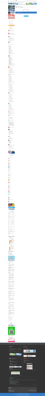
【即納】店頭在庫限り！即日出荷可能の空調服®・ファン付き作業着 (11, 34)
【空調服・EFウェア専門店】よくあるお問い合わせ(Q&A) (11, 274)
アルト (9, 184)
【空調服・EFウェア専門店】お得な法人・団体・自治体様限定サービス (11, 282)
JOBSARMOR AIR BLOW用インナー (11, 125)
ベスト (9, 191)
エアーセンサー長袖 (10, 87)
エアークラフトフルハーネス (11, 71)
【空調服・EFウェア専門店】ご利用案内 (11, 272)
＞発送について (20, 375)
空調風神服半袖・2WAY (10, 58)
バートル (9, 158)
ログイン (31, 0)
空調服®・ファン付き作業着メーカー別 (11, 224)
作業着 (9, 129)
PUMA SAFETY (10, 137)
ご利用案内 (30, 1)
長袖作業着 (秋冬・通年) (11, 131)
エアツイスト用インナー (11, 118)
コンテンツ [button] (21, 1)
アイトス (9, 170)
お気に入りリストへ (11, 26)
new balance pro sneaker (11, 138)
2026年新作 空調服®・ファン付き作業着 (11, 228)
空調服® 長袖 (10, 48)
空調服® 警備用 (10, 52)
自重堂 (9, 146)
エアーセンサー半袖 (10, 86)
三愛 (9, 180)
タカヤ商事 (9, 175)
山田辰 (9, 187)
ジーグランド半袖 (10, 96)
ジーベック (10, 147)
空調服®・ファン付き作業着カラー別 (11, 223)
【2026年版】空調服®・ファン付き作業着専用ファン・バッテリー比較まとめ (11, 268)
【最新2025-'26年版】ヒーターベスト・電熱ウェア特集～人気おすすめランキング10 (11, 289)
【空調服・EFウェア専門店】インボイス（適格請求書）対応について (11, 299)
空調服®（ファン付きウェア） (11, 44)
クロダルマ (10, 148)
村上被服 (9, 163)
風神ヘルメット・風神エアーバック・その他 (11, 65)
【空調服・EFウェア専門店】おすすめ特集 (11, 233)
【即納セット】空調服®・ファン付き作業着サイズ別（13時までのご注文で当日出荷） (11, 232)
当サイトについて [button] (26, 1)
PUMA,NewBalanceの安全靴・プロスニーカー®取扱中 (11, 305)
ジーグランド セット (10, 94)
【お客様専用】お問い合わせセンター (11, 280)
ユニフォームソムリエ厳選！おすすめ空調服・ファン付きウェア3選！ (11, 303)
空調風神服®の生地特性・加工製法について (11, 265)
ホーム (9, 1)
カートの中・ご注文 (11, 25)
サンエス (9, 160)
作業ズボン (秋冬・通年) (11, 132)
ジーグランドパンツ (10, 100)
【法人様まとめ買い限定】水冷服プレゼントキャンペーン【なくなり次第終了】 (11, 311)
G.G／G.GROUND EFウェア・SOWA (11, 93)
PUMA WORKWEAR (10, 199)
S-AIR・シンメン (10, 103)
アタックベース (12, 148)
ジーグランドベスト (10, 95)
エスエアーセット (10, 104)
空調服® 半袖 (10, 47)
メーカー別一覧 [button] (18, 1)
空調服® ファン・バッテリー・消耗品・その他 (11, 53)
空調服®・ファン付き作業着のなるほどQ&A (11, 308)
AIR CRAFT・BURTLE (10, 67)
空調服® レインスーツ (10, 51)
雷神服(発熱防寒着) (10, 140)
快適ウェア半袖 (10, 77)
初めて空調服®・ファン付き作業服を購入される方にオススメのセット (11, 216)
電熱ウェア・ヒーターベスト (11, 144)
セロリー (9, 196)
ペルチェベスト (10, 36)
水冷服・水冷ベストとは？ (10, 297)
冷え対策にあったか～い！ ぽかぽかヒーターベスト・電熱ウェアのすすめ (11, 296)
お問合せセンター (35, 1)
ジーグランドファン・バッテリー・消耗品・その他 (11, 101)
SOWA (9, 177)
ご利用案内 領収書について (26, 360)
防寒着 (9, 130)
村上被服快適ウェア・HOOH (11, 74)
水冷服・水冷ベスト (10, 42)
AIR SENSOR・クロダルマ (11, 83)
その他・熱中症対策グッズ (11, 127)
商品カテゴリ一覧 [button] (13, 1)
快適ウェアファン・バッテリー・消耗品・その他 (11, 81)
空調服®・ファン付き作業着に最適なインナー (11, 215)
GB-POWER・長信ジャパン (11, 111)
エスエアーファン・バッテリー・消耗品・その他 (11, 109)
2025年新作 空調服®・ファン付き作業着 (11, 226)
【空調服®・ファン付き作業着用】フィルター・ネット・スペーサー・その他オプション (11, 213)
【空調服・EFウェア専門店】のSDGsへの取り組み (11, 293)
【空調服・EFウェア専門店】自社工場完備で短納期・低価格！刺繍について (11, 270)
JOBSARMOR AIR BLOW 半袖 (11, 123)
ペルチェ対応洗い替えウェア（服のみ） (11, 38)
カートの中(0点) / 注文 (34, 0)
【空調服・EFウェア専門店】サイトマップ (11, 284)
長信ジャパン (10, 179)
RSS (8, 320)
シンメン (9, 201)
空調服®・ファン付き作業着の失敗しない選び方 (11, 306)
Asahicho (9, 192)
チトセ (9, 194)
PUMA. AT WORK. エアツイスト (11, 115)
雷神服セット (10, 141)
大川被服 (9, 167)
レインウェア (12, 130)
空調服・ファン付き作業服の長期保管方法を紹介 (11, 292)
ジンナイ (9, 189)
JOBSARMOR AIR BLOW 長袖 (11, 124)
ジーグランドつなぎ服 (10, 99)
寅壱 (9, 182)
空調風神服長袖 (10, 59)
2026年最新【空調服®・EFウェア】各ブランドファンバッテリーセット (11, 31)
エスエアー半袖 (10, 106)
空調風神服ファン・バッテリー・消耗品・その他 (11, 63)
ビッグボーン (10, 174)
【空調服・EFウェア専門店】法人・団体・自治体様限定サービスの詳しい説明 (11, 278)
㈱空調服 (11, 146)
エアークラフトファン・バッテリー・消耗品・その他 (11, 72)
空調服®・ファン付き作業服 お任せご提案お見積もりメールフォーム (11, 286)
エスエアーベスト (10, 105)
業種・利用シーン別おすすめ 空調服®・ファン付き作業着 (11, 229)
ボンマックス (10, 198)
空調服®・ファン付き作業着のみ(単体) (11, 218)
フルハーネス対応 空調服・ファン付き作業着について (11, 275)
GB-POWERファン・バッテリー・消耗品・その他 (11, 113)
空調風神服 (9, 55)
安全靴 (9, 136)
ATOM (10, 320)
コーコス (12, 147)
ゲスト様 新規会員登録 (27, 0)
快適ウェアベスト (10, 76)
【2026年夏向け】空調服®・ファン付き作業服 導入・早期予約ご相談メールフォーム (11, 313)
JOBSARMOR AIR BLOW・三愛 (11, 120)
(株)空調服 (9, 156)
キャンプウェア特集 (10, 290)
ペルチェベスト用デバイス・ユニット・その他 (11, 40)
